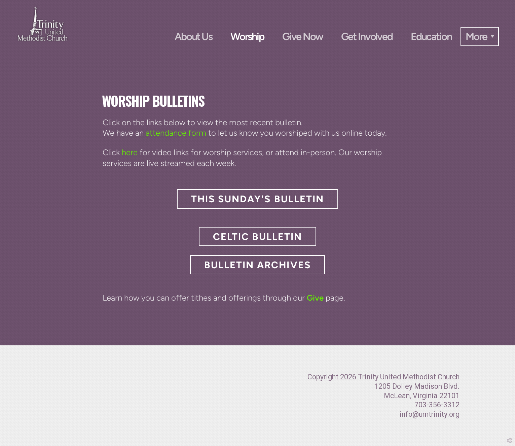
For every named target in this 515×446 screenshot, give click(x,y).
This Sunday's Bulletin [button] (257, 199)
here (130, 152)
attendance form (176, 133)
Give (315, 298)
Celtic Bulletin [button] (257, 236)
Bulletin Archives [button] (257, 265)
